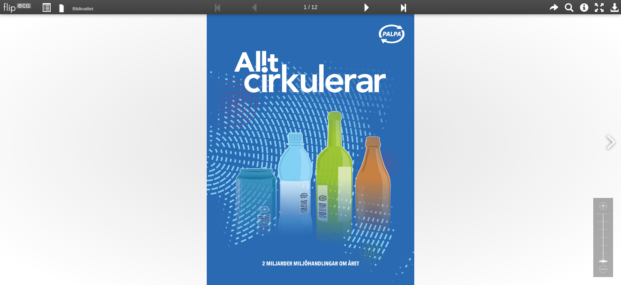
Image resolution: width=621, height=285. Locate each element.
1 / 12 (310, 7)
